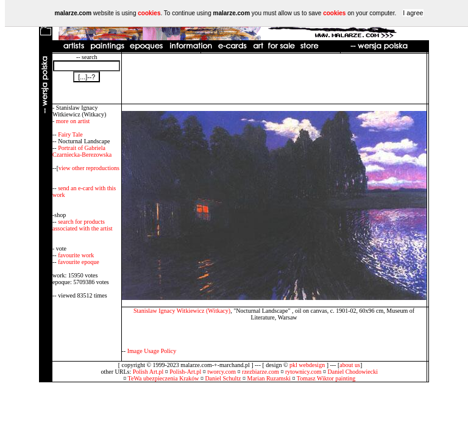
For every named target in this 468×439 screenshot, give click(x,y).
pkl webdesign (307, 365)
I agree (413, 12)
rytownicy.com (303, 371)
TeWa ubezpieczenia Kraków (163, 378)
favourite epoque (78, 262)
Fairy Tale (70, 134)
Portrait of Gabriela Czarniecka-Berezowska (82, 151)
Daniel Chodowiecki (353, 371)
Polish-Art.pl (185, 371)
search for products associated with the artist (82, 225)
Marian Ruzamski (269, 378)
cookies (149, 13)
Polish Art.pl (148, 371)
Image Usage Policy (152, 351)
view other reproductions (88, 168)
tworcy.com (221, 371)
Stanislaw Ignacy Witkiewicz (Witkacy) (181, 310)
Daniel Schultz (223, 378)
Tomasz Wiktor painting (326, 378)
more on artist (73, 121)
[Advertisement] (274, 78)
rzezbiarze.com (260, 371)
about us (349, 365)
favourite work (76, 255)
